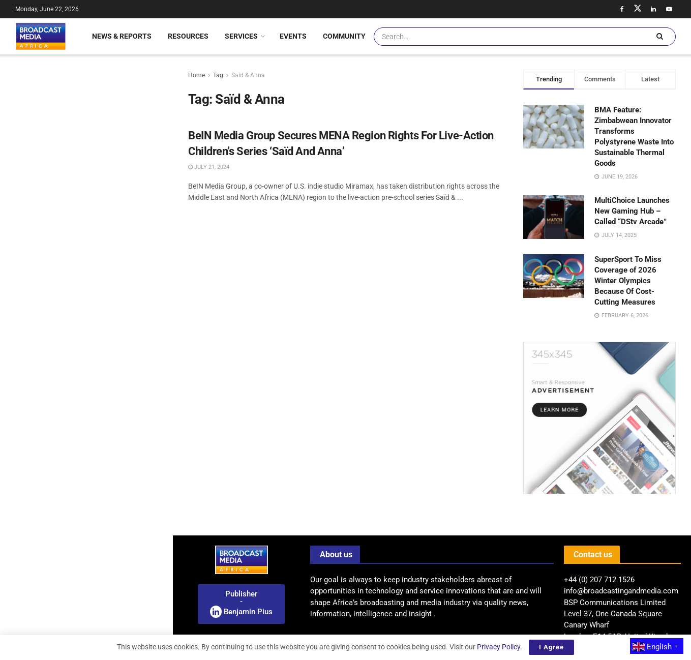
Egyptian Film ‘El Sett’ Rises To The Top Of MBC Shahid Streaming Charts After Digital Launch (107, 342)
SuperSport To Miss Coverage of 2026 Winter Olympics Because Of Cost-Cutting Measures (628, 281)
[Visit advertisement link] (86, 396)
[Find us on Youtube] (669, 9)
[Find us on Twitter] (637, 9)
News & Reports (122, 36)
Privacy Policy (498, 647)
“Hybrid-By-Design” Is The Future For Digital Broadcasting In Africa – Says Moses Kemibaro (108, 503)
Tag (218, 75)
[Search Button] (659, 36)
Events (293, 36)
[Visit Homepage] (40, 36)
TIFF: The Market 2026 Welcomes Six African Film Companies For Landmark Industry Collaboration (105, 285)
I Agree (551, 647)
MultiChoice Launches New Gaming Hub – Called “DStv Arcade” (632, 211)
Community (344, 36)
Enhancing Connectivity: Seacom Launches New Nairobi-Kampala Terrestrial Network (104, 627)
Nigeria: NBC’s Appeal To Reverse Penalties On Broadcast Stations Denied (105, 170)
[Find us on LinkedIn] (653, 9)
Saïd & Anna (248, 75)
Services (241, 36)
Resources (188, 36)
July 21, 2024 (208, 167)
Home (196, 75)
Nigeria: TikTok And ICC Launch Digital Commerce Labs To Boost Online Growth (104, 227)
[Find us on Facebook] (621, 9)
